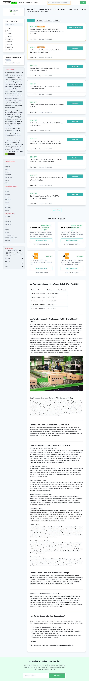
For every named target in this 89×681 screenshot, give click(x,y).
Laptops (8, 50)
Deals (56, 20)
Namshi (7, 230)
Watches (8, 44)
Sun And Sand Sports (11, 238)
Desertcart (8, 175)
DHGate (7, 169)
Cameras (8, 34)
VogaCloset (8, 222)
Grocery (8, 36)
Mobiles (8, 42)
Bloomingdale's (9, 235)
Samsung (7, 167)
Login (82, 3)
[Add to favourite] (23, 9)
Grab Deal (75, 48)
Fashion (8, 31)
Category (28, 3)
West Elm (7, 240)
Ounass (7, 232)
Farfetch (7, 219)
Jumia (6, 183)
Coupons (44, 20)
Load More (56, 210)
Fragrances (9, 39)
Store (21, 3)
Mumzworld (8, 224)
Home (70, 9)
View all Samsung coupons (41, 244)
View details (33, 39)
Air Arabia (7, 216)
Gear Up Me (8, 177)
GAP (6, 227)
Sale (68, 20)
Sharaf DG (7, 172)
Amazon (7, 164)
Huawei (7, 180)
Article (36, 3)
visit (14, 14)
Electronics (76, 9)
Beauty (8, 28)
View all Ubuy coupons (41, 273)
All (33, 20)
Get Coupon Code (75, 28)
